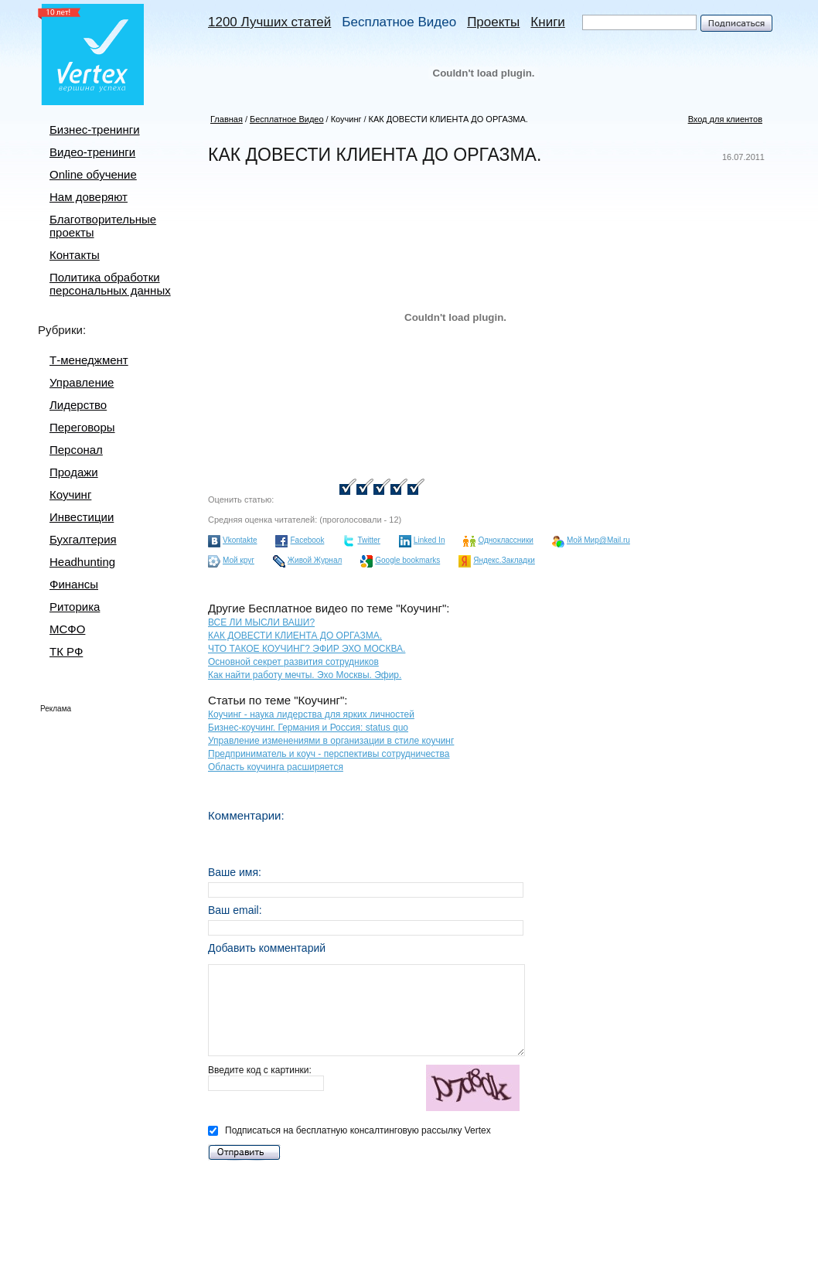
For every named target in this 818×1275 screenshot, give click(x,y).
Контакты (74, 254)
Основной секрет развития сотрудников (293, 661)
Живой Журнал (315, 560)
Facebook (307, 540)
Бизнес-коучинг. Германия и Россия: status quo (308, 727)
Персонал (76, 449)
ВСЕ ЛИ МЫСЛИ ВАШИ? (261, 622)
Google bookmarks (407, 560)
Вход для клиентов (725, 119)
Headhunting (82, 561)
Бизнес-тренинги (94, 129)
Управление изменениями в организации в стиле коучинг (331, 740)
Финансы (73, 584)
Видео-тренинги (92, 152)
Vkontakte (240, 540)
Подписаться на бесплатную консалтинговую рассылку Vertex (349, 1130)
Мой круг (238, 560)
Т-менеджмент (88, 359)
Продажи (73, 472)
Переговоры (82, 427)
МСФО (67, 629)
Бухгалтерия (83, 539)
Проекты (493, 22)
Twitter (368, 540)
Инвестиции (81, 516)
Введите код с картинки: (366, 1089)
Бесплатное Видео (399, 22)
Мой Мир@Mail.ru (598, 540)
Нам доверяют (88, 196)
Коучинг (70, 494)
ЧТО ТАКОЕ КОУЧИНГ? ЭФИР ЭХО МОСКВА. (306, 648)
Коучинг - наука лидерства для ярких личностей (311, 714)
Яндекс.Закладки (504, 560)
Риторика (74, 606)
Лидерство (78, 404)
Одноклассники (505, 540)
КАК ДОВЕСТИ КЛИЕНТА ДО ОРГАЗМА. (448, 119)
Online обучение (93, 174)
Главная (226, 119)
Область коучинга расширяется (275, 767)
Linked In (429, 540)
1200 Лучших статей (269, 22)
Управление (81, 382)
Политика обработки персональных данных (110, 284)
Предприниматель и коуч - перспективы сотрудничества (328, 753)
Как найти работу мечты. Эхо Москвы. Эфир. (304, 675)
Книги (547, 22)
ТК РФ (66, 651)
